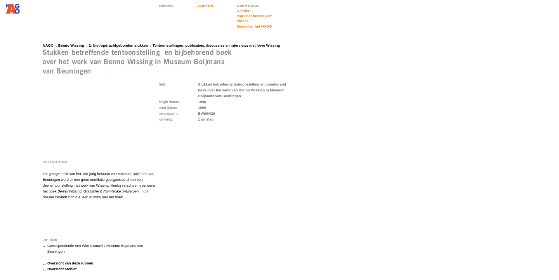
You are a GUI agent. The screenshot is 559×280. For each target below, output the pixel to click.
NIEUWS (166, 6)
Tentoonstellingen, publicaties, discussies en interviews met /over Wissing (216, 45)
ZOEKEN (205, 6)
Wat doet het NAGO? (254, 16)
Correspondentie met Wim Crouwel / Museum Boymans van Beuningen (95, 249)
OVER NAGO (248, 6)
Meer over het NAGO (254, 26)
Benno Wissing (71, 45)
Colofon (243, 11)
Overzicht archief (61, 269)
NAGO (48, 45)
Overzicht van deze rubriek (70, 263)
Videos (242, 21)
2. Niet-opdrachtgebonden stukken (118, 45)
